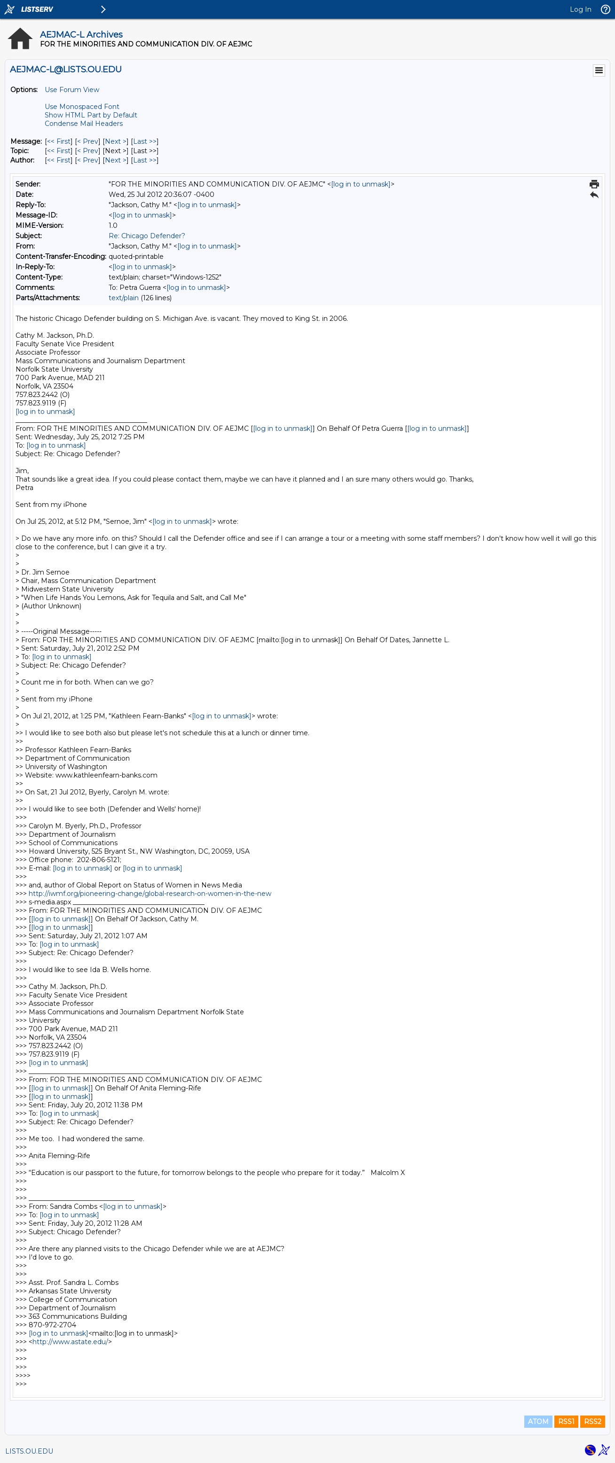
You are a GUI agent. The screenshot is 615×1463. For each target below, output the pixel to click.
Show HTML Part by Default (91, 115)
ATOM (538, 1421)
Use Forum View (72, 90)
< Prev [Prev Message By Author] (87, 160)
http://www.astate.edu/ (70, 1342)
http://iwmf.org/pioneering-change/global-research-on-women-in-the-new (150, 893)
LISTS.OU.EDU (29, 1451)
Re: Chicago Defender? (147, 236)
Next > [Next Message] (115, 141)
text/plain (124, 298)
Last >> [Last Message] (145, 141)
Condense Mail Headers (84, 123)
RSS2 (592, 1421)
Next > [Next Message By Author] (115, 160)
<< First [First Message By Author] (59, 160)
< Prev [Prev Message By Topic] (87, 151)
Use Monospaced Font (82, 106)
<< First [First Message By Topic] (59, 151)
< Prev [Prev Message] (87, 141)
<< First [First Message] (59, 141)
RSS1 (566, 1421)
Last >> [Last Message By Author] (145, 160)
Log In (580, 9)
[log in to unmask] (361, 184)
